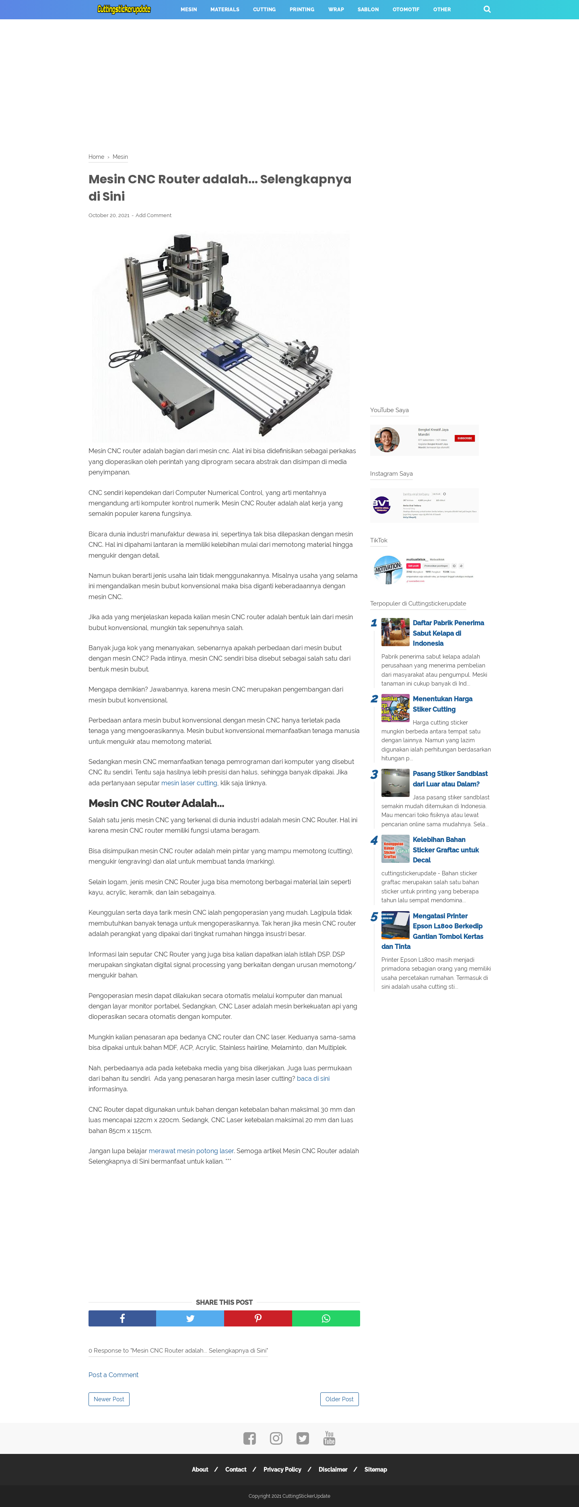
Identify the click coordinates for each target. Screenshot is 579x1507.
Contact (235, 1469)
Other (442, 9)
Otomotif (406, 9)
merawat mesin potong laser (191, 1151)
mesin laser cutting (189, 783)
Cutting (264, 9)
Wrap (336, 9)
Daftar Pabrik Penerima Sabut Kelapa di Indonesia (448, 633)
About (200, 1469)
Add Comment (153, 215)
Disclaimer (333, 1469)
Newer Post (109, 1399)
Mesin (189, 9)
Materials (224, 9)
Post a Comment (113, 1375)
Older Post (340, 1399)
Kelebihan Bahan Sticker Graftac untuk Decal (446, 850)
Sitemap (376, 1469)
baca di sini (313, 1078)
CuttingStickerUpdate (306, 1496)
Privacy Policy (282, 1469)
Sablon (368, 9)
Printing (302, 9)
